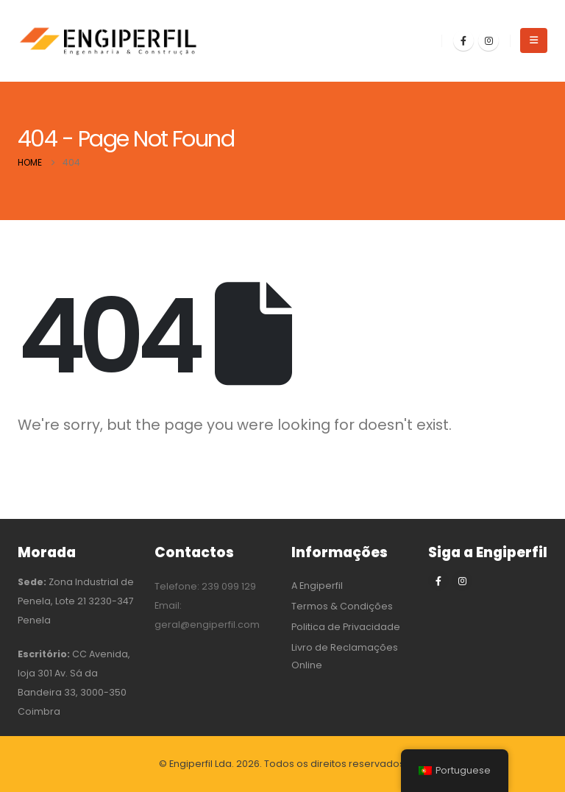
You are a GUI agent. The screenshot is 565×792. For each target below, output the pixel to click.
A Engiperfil (317, 585)
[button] (533, 40)
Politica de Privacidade (345, 626)
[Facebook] (463, 40)
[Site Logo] (110, 41)
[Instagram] (488, 40)
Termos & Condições (342, 606)
